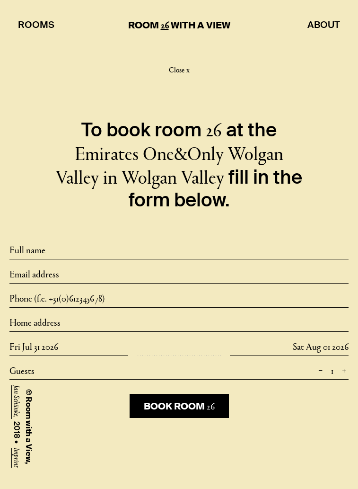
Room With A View (179, 25)
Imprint (17, 458)
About (323, 24)
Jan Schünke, (17, 402)
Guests (179, 370)
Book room (179, 405)
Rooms (36, 24)
